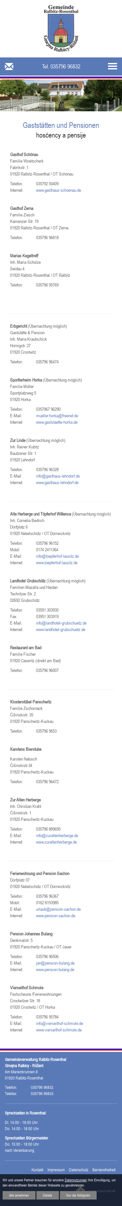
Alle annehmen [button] (19, 1195)
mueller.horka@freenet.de (57, 415)
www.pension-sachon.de (55, 915)
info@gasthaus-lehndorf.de (58, 476)
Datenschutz (78, 1169)
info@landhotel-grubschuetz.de (61, 623)
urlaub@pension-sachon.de (58, 909)
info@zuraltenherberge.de (57, 835)
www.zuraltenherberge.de (56, 842)
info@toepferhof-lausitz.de (57, 556)
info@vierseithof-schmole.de (59, 1023)
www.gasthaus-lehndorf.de (57, 482)
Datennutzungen (76, 1180)
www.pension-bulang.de (55, 969)
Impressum (56, 1169)
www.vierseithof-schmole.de (59, 1029)
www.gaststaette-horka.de (56, 422)
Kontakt (37, 1169)
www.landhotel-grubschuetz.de (60, 629)
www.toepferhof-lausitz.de (56, 562)
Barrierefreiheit (103, 1169)
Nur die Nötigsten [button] (78, 1195)
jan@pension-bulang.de (55, 963)
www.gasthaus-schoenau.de (58, 190)
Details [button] (47, 1195)
